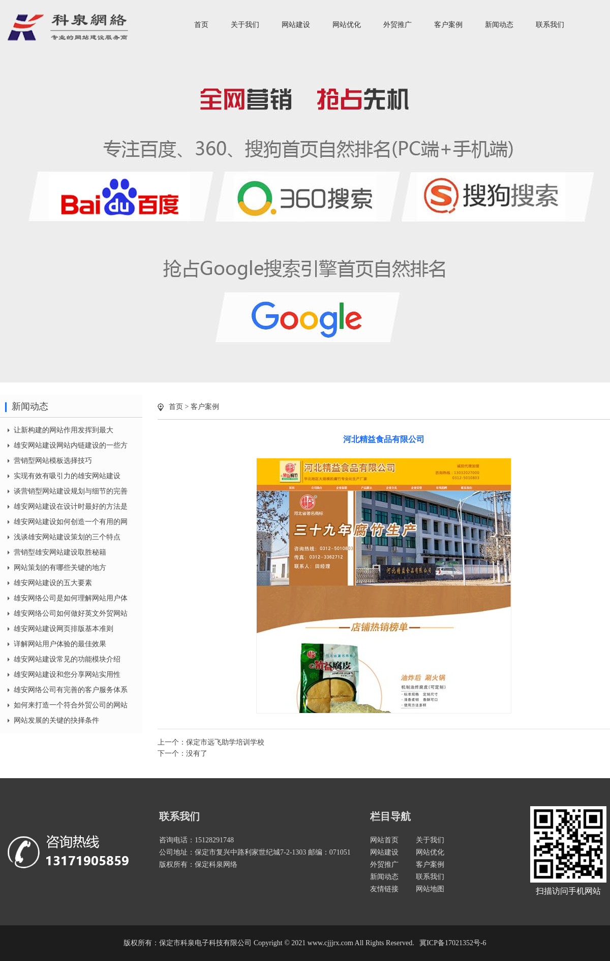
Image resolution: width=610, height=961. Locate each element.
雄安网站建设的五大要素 (53, 583)
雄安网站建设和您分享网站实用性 (67, 674)
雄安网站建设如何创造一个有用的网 (71, 522)
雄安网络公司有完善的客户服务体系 (71, 690)
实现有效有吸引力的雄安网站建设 (67, 476)
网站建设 (296, 25)
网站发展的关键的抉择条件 (56, 720)
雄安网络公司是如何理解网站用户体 (71, 598)
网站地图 (430, 889)
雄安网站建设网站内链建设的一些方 (71, 445)
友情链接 (384, 889)
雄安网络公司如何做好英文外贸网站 (71, 613)
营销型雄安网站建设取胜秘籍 (60, 552)
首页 (201, 25)
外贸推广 (397, 25)
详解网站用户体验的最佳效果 (60, 644)
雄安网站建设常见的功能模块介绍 (67, 659)
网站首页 (384, 840)
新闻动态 (499, 25)
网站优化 (346, 25)
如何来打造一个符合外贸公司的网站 (71, 705)
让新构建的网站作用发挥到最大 (63, 430)
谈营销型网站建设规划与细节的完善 (71, 491)
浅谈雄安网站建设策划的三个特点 (67, 537)
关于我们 (245, 25)
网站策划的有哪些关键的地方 (60, 567)
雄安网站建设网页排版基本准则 (63, 629)
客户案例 (448, 25)
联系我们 (550, 25)
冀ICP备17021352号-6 (452, 943)
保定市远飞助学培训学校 (225, 742)
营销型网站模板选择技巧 (53, 460)
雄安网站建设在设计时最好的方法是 (71, 506)
